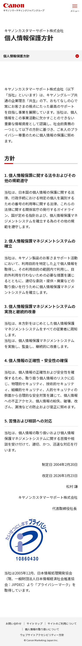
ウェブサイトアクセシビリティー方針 (42, 635)
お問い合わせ (13, 623)
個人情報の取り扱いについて (42, 629)
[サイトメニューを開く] (75, 7)
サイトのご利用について (62, 623)
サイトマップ (34, 623)
